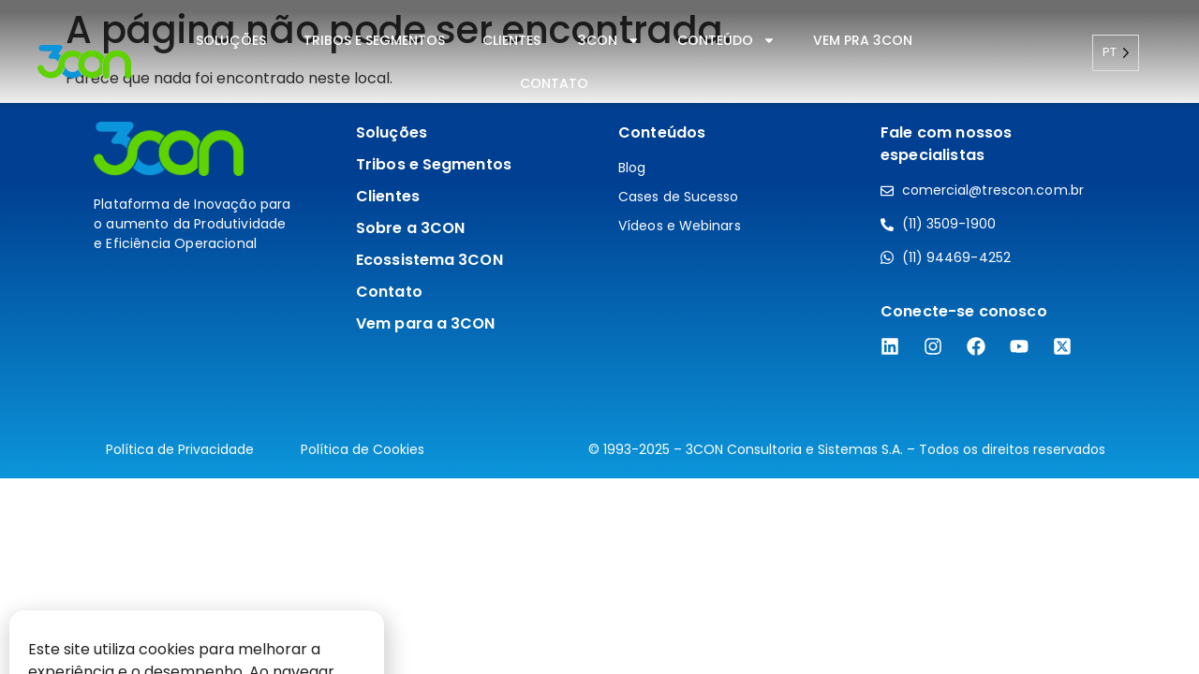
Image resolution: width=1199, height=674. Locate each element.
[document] (599, 337)
